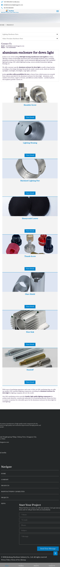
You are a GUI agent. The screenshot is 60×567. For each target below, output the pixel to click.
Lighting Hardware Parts (10, 34)
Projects (4, 531)
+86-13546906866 (11, 47)
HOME (3, 507)
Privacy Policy (5, 560)
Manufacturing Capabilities (13, 525)
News (3, 537)
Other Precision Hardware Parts (12, 38)
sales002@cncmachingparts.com (15, 46)
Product (10, 25)
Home (2, 25)
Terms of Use (15, 560)
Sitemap (23, 560)
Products (5, 519)
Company (4, 513)
